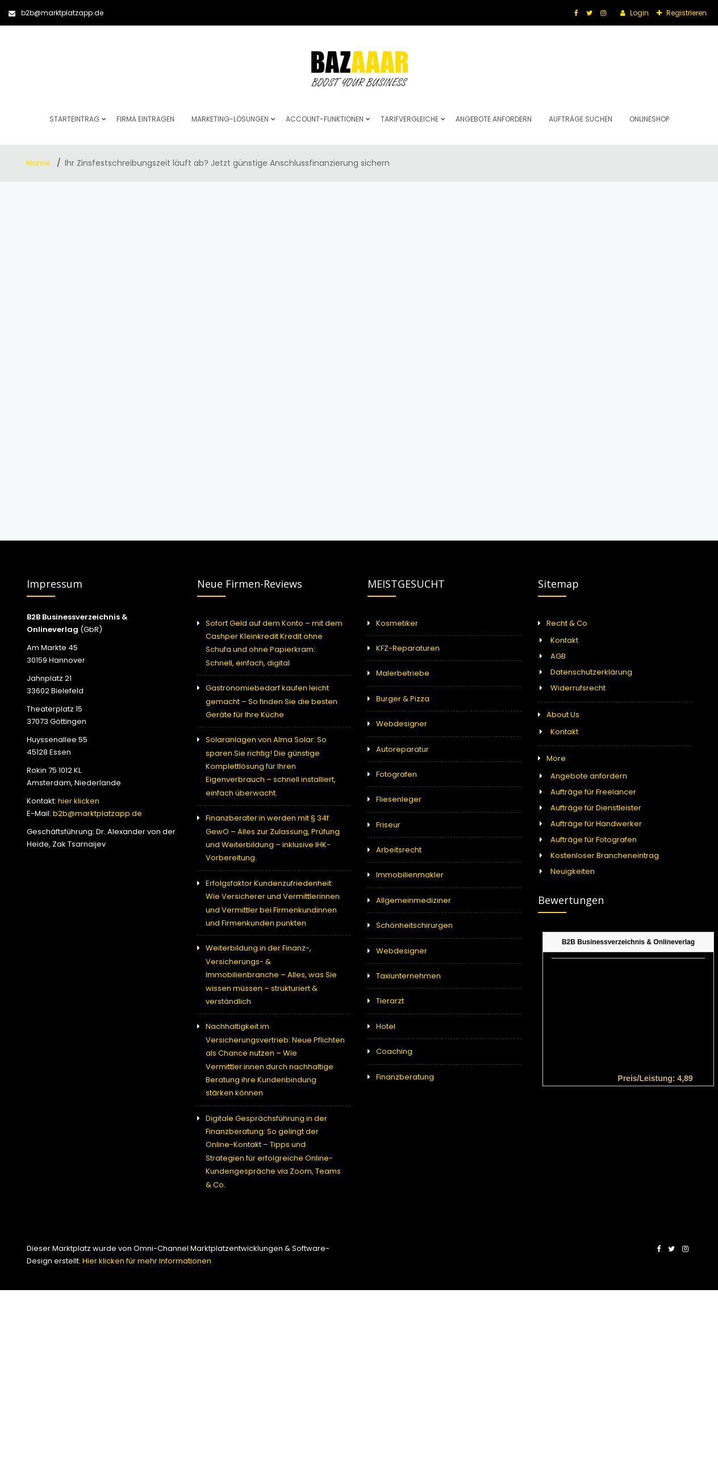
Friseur (388, 824)
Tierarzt (390, 1000)
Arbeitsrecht (398, 849)
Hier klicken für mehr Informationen (146, 1260)
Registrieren (686, 13)
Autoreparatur (402, 749)
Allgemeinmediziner (413, 900)
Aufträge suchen (580, 119)
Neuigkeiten (572, 871)
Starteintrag (74, 119)
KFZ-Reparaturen (408, 648)
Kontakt (564, 640)
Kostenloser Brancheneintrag (604, 855)
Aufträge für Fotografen (593, 839)
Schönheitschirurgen (414, 925)
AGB (558, 656)
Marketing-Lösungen (230, 119)
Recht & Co (566, 623)
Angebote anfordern (494, 119)
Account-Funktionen (325, 119)
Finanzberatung (405, 1076)
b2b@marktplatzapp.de (56, 13)
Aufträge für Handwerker (596, 823)
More (556, 758)
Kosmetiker (397, 623)
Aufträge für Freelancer (593, 791)
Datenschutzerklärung (591, 672)
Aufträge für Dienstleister (595, 807)
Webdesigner (401, 723)
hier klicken (78, 801)
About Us (562, 714)
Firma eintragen (145, 119)
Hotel (385, 1026)
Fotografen (396, 774)
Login (638, 13)
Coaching (394, 1051)
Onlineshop (649, 119)
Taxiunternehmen (408, 975)
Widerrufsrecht (578, 688)
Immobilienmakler (410, 874)
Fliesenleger (398, 799)
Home (40, 163)
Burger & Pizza (402, 698)
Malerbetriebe (402, 673)
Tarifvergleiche (410, 119)
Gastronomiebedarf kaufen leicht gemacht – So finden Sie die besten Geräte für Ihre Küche (271, 701)
